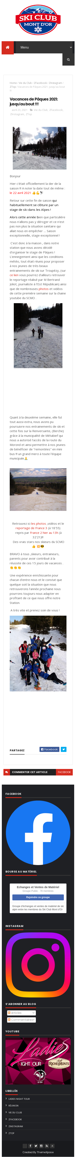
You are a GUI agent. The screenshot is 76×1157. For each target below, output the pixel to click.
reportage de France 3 (31, 528)
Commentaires (20, 1020)
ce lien (14, 275)
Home (13, 83)
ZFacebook (40, 83)
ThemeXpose (45, 1152)
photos (44, 289)
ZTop (13, 87)
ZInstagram (55, 83)
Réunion (13, 1105)
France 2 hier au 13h (44, 533)
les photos (38, 523)
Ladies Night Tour (19, 1099)
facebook (64, 772)
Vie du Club (25, 83)
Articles (14, 1013)
